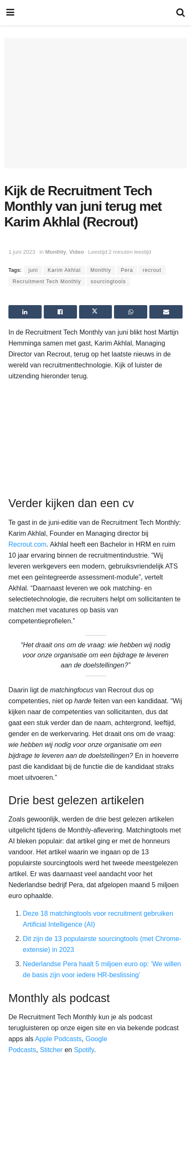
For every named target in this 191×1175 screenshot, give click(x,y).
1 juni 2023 (21, 252)
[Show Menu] (10, 12)
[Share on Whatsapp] (130, 312)
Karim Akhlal (64, 270)
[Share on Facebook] (60, 312)
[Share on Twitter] (95, 312)
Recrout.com (27, 544)
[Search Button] (180, 12)
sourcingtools (108, 281)
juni (33, 270)
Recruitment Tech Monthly (47, 281)
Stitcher (51, 1049)
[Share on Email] (166, 312)
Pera (127, 270)
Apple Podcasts (58, 1038)
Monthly (55, 252)
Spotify (84, 1049)
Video (76, 252)
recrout (152, 270)
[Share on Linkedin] (25, 312)
